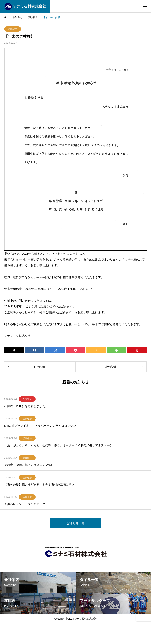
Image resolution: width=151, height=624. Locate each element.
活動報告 (12, 29)
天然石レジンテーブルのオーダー (26, 504)
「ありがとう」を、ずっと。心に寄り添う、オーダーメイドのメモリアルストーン (58, 445)
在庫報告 (27, 399)
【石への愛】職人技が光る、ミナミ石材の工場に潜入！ (40, 484)
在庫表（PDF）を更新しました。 (26, 406)
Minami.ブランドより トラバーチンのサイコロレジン (40, 425)
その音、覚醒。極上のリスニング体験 (29, 464)
